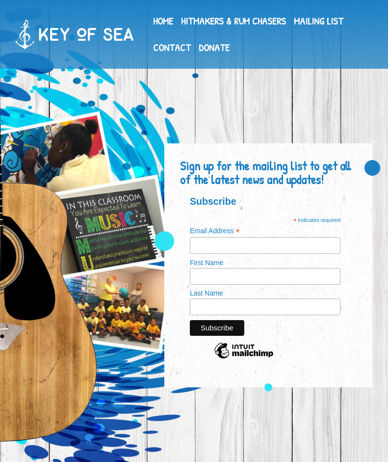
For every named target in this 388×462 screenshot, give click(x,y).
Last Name (206, 293)
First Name (206, 263)
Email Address (215, 231)
